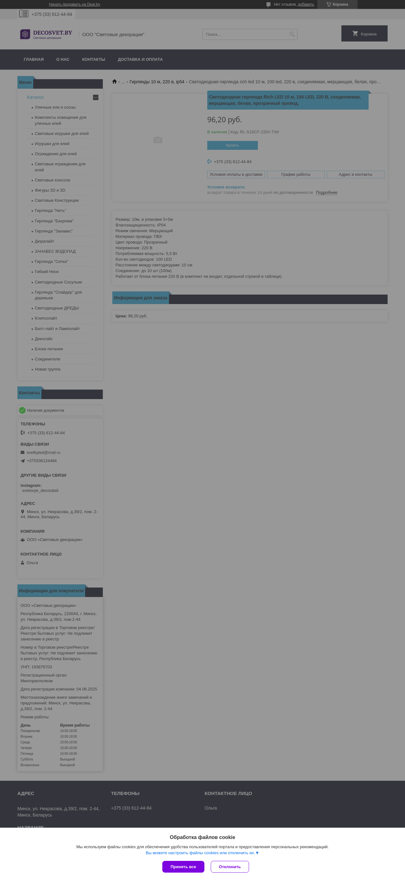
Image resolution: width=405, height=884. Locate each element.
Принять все (183, 866)
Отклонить (230, 866)
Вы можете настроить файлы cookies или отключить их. (200, 852)
